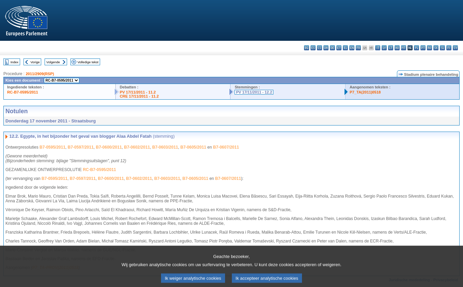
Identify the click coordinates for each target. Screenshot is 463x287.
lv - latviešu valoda (384, 47)
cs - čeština (319, 47)
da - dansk (326, 47)
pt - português (423, 47)
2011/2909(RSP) (40, 74)
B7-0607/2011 (226, 147)
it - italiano (377, 47)
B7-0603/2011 (165, 147)
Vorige (35, 62)
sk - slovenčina (435, 47)
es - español (313, 47)
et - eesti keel (338, 47)
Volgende (53, 62)
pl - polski (416, 47)
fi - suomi (448, 47)
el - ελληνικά (345, 47)
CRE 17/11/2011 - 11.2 (139, 96)
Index (14, 62)
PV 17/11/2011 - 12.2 (254, 92)
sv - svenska (455, 47)
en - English (351, 47)
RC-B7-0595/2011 (22, 92)
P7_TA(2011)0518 (365, 92)
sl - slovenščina (442, 47)
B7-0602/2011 (137, 147)
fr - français (358, 47)
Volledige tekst (87, 62)
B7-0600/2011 (109, 147)
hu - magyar (397, 47)
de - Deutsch (332, 47)
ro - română (429, 47)
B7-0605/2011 (193, 147)
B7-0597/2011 (81, 147)
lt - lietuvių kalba (390, 47)
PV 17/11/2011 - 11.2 (138, 92)
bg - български (306, 47)
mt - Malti (403, 47)
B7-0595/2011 (52, 147)
